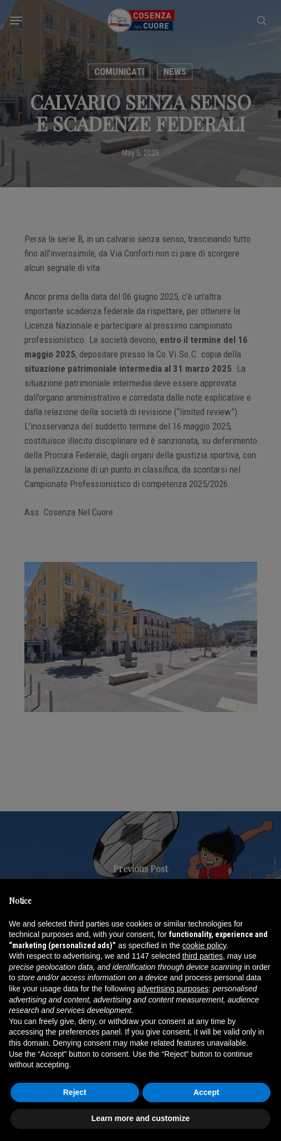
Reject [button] (74, 1092)
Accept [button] (206, 1092)
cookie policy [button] (204, 945)
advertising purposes (172, 988)
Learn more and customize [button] (140, 1118)
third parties (202, 955)
